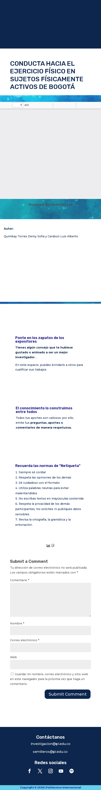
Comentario (19, 580)
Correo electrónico (24, 640)
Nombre (17, 623)
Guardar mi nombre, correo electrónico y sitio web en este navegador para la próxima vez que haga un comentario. (49, 679)
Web (13, 657)
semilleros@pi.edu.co (50, 752)
